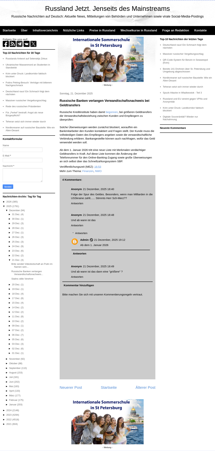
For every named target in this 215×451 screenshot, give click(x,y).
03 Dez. (16, 344)
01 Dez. (16, 353)
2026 (9, 201)
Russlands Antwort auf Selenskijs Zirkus (26, 58)
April (12, 390)
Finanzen (88, 171)
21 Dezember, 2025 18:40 (98, 189)
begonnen (112, 112)
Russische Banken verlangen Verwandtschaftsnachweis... (27, 273)
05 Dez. (16, 339)
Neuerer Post (71, 387)
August (13, 372)
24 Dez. (16, 246)
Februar (13, 400)
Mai (11, 386)
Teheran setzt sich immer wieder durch (26, 121)
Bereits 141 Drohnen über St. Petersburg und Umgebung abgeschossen (186, 70)
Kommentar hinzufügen (79, 285)
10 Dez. (16, 321)
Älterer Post (145, 387)
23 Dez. (16, 250)
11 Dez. (16, 316)
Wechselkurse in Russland (139, 30)
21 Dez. (16, 260)
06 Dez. (16, 335)
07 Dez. (16, 330)
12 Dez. (16, 312)
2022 (9, 419)
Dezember (15, 210)
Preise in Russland (102, 30)
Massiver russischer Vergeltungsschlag (26, 100)
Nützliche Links (73, 30)
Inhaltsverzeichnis (45, 30)
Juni (11, 381)
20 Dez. (16, 284)
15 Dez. (16, 302)
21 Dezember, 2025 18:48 (98, 214)
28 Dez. (16, 228)
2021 (9, 424)
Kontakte (200, 30)
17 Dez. (16, 298)
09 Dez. (16, 325)
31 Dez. (16, 214)
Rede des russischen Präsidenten (23, 106)
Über (24, 30)
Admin (84, 239)
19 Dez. (16, 289)
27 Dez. (16, 232)
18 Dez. (16, 293)
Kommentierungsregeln (118, 294)
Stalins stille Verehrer (22, 278)
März (12, 395)
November (15, 359)
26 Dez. (16, 237)
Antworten (77, 203)
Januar (13, 404)
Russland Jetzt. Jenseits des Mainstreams (107, 8)
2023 (9, 414)
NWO (98, 171)
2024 (9, 410)
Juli (11, 377)
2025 (9, 206)
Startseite (9, 30)
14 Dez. (16, 307)
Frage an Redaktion (175, 30)
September (15, 368)
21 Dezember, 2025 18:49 (98, 266)
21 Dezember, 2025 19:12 (109, 239)
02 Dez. (16, 348)
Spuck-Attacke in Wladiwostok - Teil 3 (182, 92)
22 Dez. (16, 255)
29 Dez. (16, 223)
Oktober (13, 363)
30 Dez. (16, 218)
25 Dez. (16, 241)
